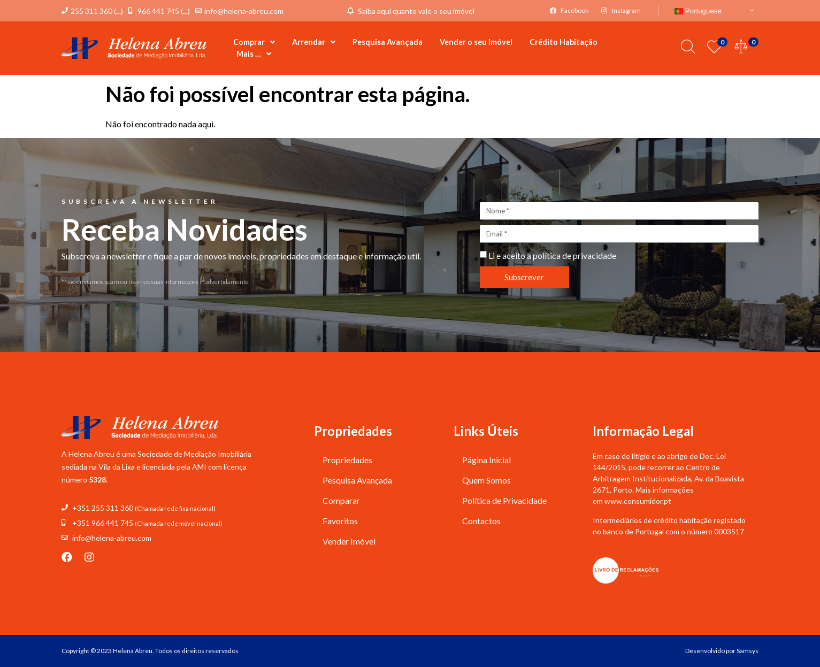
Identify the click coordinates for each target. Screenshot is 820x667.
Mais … (253, 54)
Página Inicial (486, 460)
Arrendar (313, 42)
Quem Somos (486, 480)
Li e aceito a (552, 255)
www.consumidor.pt (637, 500)
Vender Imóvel (349, 541)
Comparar (341, 500)
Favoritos (340, 521)
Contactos (481, 521)
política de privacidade (574, 255)
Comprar (254, 42)
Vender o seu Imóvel (476, 42)
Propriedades (347, 460)
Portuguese (698, 11)
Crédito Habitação (563, 42)
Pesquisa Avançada (387, 42)
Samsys (747, 651)
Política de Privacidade (504, 500)
